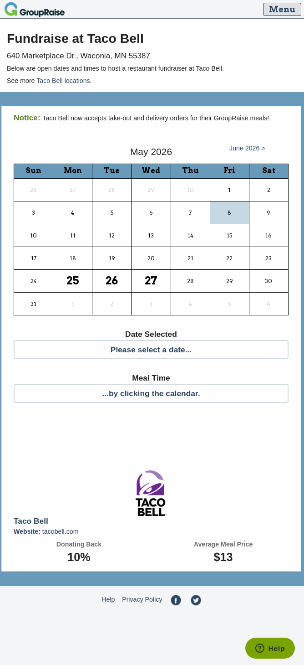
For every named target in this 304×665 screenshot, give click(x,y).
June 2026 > (247, 148)
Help (108, 599)
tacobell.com (46, 531)
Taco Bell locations (63, 80)
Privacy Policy (142, 599)
